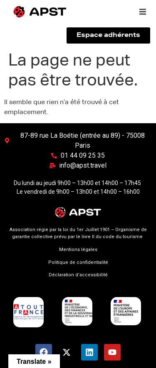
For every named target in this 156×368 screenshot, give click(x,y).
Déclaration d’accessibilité (78, 275)
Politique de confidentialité (78, 262)
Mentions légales (78, 249)
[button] (142, 11)
